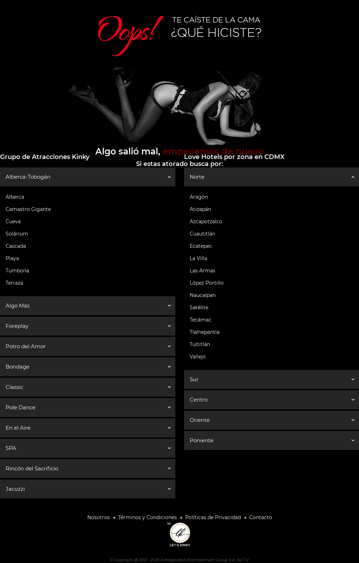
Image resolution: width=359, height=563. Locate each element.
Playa (12, 258)
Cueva (13, 221)
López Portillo (207, 283)
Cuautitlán (202, 234)
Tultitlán (200, 344)
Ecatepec (201, 246)
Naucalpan (203, 295)
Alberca (15, 197)
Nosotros (98, 517)
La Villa (198, 258)
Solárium (17, 234)
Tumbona (17, 270)
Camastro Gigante (28, 209)
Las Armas (202, 270)
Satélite (199, 307)
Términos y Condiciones (147, 517)
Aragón (199, 197)
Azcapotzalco (206, 221)
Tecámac (200, 320)
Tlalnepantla (204, 332)
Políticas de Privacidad (213, 517)
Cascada (16, 246)
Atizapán (200, 209)
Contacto (260, 517)
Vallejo (198, 356)
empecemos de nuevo (213, 151)
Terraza (14, 283)
